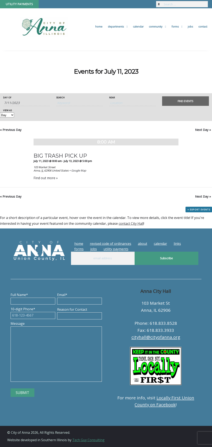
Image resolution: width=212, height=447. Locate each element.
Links (177, 243)
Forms (175, 26)
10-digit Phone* (33, 312)
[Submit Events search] (185, 101)
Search (60, 97)
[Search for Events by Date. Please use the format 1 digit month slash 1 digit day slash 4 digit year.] (26, 103)
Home (98, 26)
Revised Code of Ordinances (110, 243)
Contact (202, 26)
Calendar (138, 26)
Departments (116, 26)
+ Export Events (198, 209)
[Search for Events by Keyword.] (79, 103)
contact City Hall (131, 223)
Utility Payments (19, 4)
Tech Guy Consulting (88, 440)
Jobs (190, 26)
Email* (79, 297)
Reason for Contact (79, 312)
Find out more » (46, 178)
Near (112, 97)
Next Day (203, 130)
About (142, 243)
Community (155, 26)
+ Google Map (77, 170)
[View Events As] (7, 114)
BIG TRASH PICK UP (60, 155)
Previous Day (11, 130)
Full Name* (33, 297)
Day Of (7, 97)
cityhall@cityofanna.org (155, 337)
